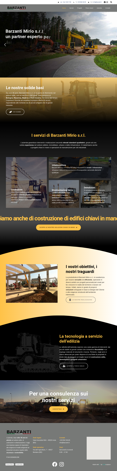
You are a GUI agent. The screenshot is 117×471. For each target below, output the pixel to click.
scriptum (107, 464)
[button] (111, 2)
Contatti (107, 8)
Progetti (79, 8)
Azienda (99, 8)
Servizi (71, 8)
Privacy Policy (9, 464)
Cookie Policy (19, 464)
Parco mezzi (89, 8)
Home (64, 8)
